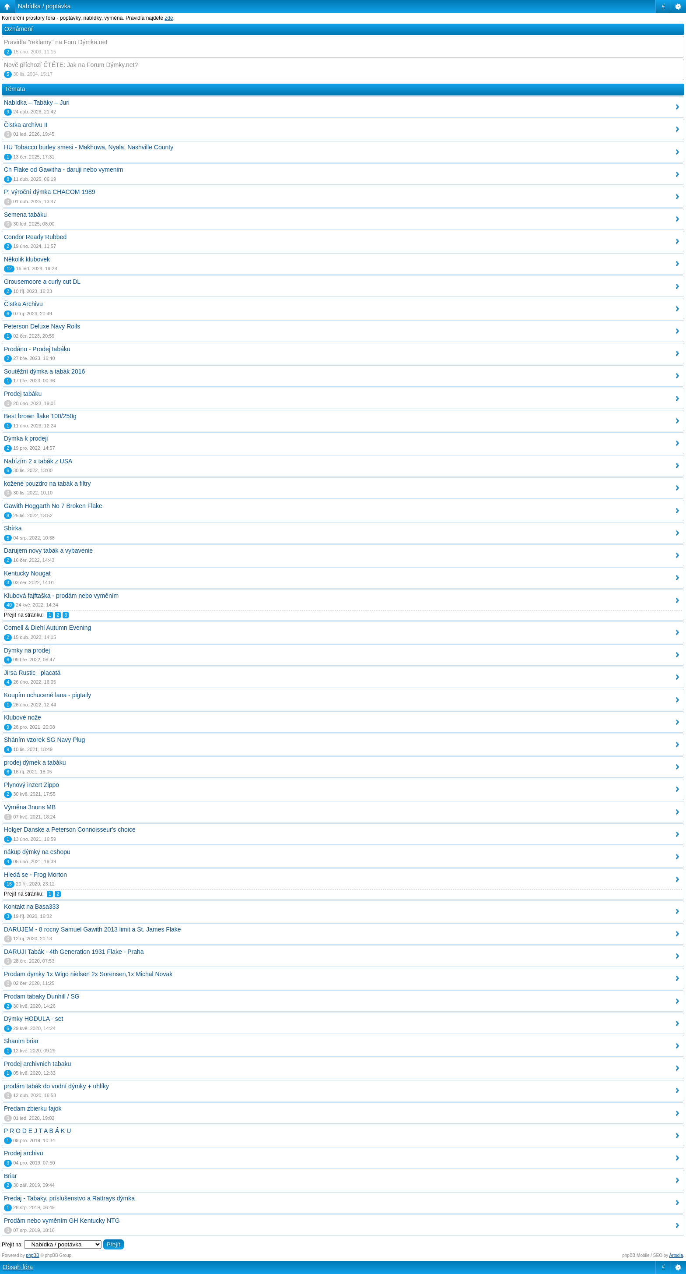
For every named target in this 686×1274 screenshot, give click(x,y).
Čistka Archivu (23, 303)
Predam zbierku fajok (33, 1108)
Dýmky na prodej (27, 650)
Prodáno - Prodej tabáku (37, 349)
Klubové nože (22, 717)
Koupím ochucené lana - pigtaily (47, 695)
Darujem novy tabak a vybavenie (48, 550)
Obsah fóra (18, 1266)
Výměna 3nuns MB (30, 807)
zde (168, 18)
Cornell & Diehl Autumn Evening (47, 627)
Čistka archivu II (26, 124)
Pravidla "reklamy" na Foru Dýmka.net (55, 42)
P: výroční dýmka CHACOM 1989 (49, 191)
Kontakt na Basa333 (31, 906)
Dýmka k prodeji (26, 438)
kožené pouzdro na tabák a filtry (47, 483)
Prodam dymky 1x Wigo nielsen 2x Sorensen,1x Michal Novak (88, 974)
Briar (10, 1175)
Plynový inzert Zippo (31, 784)
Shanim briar (21, 1041)
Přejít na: (12, 1245)
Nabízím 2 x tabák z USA (38, 461)
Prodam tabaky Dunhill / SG (42, 996)
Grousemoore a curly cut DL (42, 281)
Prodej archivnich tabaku (37, 1063)
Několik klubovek (27, 259)
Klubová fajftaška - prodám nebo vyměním (61, 595)
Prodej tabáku (23, 393)
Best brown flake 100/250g (40, 416)
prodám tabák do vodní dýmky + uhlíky (56, 1086)
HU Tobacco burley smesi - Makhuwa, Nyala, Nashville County (88, 147)
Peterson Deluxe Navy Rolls (42, 326)
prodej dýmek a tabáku (35, 762)
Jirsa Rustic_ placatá (32, 672)
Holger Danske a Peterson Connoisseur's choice (70, 829)
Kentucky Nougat (27, 573)
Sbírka (12, 528)
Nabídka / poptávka (44, 6)
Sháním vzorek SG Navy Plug (44, 739)
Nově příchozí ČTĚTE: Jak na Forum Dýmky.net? (71, 64)
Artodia (676, 1255)
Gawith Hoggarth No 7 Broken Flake (53, 505)
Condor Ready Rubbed (35, 236)
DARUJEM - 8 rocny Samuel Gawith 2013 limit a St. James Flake (92, 929)
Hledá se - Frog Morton (35, 874)
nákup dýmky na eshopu (37, 851)
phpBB (32, 1255)
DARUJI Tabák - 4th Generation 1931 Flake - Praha (74, 951)
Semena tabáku (25, 214)
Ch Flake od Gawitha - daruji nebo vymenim (63, 169)
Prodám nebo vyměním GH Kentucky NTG (62, 1220)
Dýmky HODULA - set (33, 1018)
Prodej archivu (23, 1153)
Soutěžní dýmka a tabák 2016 (44, 371)
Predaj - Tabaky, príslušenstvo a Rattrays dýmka (69, 1198)
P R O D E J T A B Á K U (37, 1130)
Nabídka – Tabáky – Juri (37, 102)
